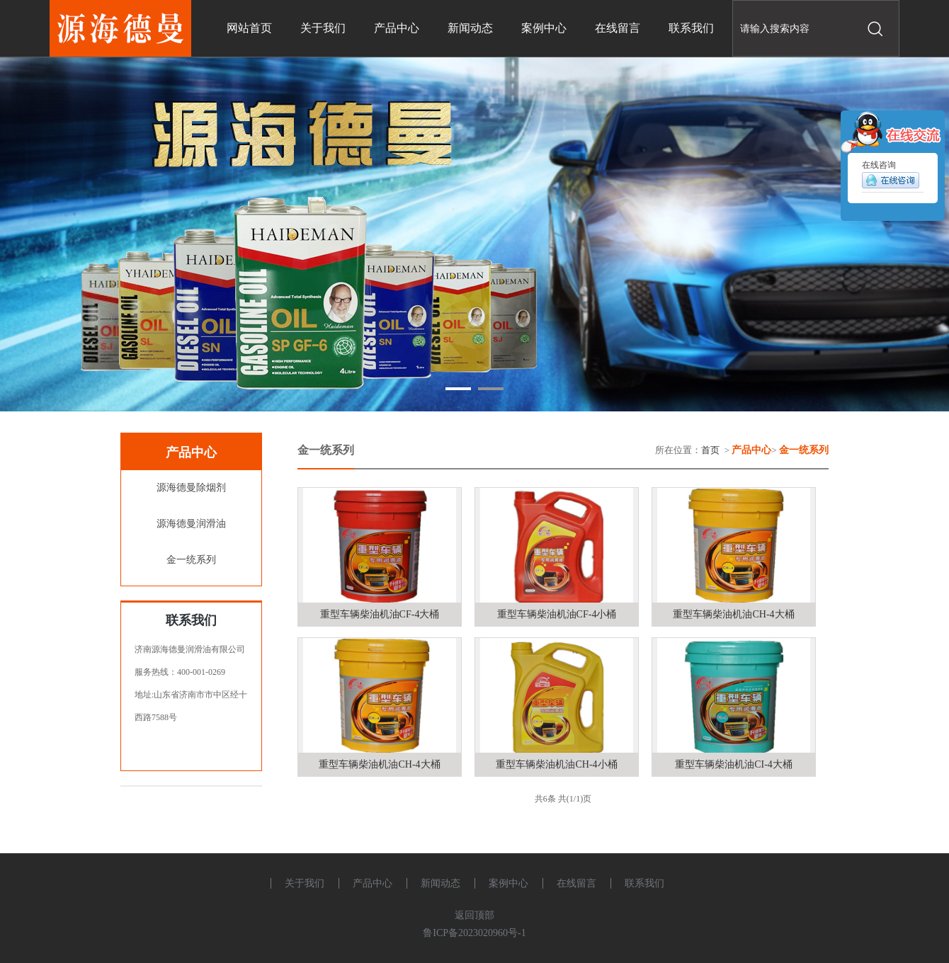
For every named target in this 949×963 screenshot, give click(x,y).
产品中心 (372, 883)
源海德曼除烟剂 (191, 487)
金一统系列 (191, 559)
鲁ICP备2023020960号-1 (474, 933)
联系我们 (644, 883)
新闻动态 (440, 883)
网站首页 (249, 28)
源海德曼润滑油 (191, 523)
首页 (710, 450)
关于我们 (304, 883)
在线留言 (576, 883)
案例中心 (508, 883)
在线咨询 (890, 177)
